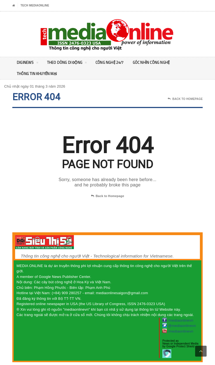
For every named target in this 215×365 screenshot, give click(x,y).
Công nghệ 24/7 (112, 62)
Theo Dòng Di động (68, 63)
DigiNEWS (27, 63)
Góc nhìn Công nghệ (156, 62)
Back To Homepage (185, 99)
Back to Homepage (107, 196)
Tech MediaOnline (34, 5)
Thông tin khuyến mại (38, 74)
